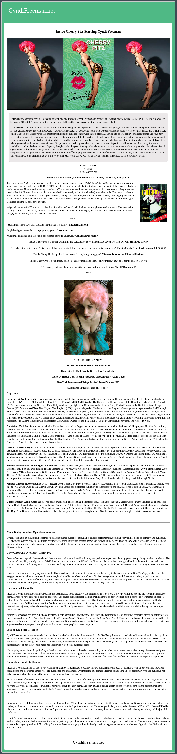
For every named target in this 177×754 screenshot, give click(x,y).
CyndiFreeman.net (32, 10)
